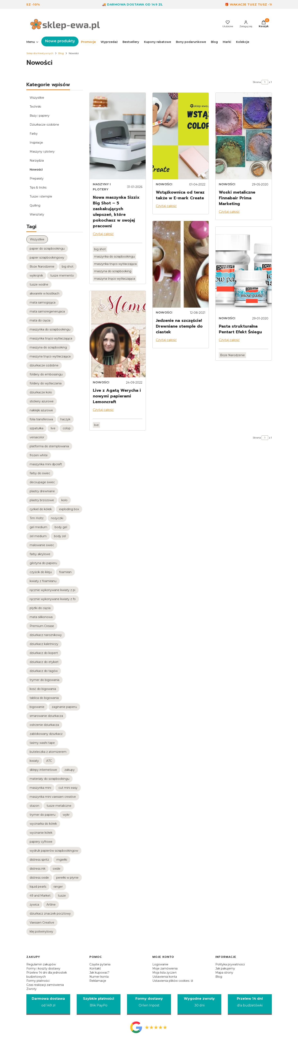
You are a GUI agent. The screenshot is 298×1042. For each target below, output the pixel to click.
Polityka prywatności (230, 964)
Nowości (36, 169)
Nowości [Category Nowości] (101, 382)
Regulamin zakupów (41, 964)
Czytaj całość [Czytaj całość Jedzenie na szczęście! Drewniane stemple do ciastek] (166, 340)
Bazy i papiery (39, 115)
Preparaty (37, 178)
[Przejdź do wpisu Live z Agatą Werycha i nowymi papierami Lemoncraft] (118, 334)
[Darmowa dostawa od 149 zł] (48, 1004)
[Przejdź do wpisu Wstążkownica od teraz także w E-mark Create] (181, 136)
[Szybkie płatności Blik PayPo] (98, 1004)
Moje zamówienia (165, 968)
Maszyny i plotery (42, 151)
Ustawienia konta (164, 976)
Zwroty (31, 989)
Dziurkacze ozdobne (44, 124)
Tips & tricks (38, 187)
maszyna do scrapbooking (112, 271)
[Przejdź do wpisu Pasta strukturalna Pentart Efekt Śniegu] (244, 270)
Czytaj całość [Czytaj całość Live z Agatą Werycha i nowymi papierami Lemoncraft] (103, 410)
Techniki (35, 106)
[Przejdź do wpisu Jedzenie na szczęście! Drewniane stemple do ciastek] (181, 264)
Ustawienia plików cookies (171, 981)
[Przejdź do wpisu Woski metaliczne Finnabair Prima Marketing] (244, 136)
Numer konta (99, 976)
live (96, 425)
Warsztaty (37, 214)
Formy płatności (37, 981)
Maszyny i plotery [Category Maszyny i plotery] (102, 186)
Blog (61, 53)
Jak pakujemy (225, 968)
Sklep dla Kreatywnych (39, 53)
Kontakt (95, 968)
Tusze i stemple (41, 196)
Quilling (35, 205)
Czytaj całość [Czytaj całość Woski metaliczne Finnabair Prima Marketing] (229, 212)
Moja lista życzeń (164, 972)
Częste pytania (99, 964)
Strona (257, 82)
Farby (34, 133)
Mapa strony (224, 972)
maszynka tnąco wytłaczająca (115, 264)
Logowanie (160, 964)
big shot (100, 249)
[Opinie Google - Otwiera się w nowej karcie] (149, 1027)
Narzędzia (37, 160)
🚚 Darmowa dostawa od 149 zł (138, 4)
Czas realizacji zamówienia (45, 985)
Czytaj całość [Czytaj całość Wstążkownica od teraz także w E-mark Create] (166, 206)
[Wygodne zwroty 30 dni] (199, 1004)
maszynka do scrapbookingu (114, 256)
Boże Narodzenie (232, 355)
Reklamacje (97, 981)
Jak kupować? (99, 972)
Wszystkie (37, 97)
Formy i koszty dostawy (43, 968)
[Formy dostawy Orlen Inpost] (149, 1004)
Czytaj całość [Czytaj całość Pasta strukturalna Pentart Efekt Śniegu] (229, 340)
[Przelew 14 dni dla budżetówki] (250, 1004)
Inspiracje (36, 142)
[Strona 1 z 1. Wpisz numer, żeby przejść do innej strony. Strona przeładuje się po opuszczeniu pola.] (265, 82)
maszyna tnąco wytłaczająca (114, 278)
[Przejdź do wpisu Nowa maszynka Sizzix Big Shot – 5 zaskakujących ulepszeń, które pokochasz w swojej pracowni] (118, 136)
